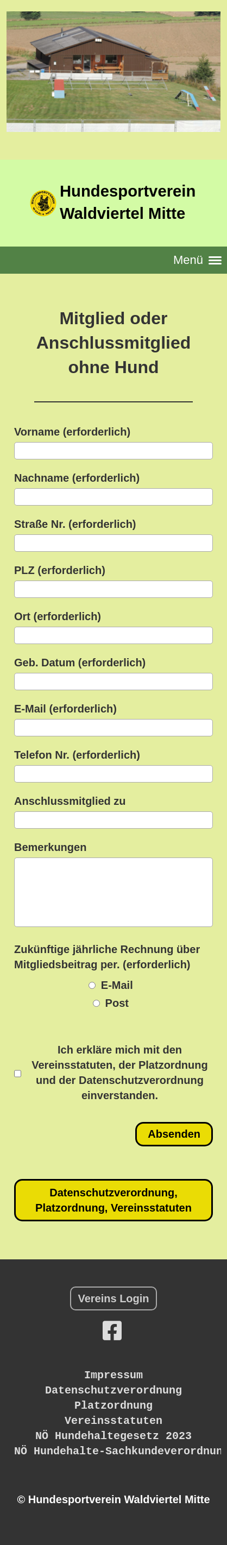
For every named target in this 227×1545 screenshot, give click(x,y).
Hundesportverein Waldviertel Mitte (128, 202)
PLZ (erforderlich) (59, 570)
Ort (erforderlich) (57, 616)
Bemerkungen (50, 847)
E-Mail (111, 985)
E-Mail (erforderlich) (65, 709)
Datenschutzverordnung (113, 1390)
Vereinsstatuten (113, 1421)
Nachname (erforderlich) (77, 478)
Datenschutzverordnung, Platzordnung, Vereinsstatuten (113, 1200)
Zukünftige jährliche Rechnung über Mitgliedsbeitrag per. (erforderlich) (107, 956)
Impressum (113, 1375)
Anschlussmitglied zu (70, 801)
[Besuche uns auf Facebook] (112, 1331)
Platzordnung (113, 1405)
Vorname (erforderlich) (72, 432)
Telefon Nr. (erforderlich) (77, 755)
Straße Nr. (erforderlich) (75, 524)
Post (111, 1003)
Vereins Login (113, 1298)
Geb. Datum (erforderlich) (80, 663)
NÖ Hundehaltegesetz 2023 (113, 1436)
